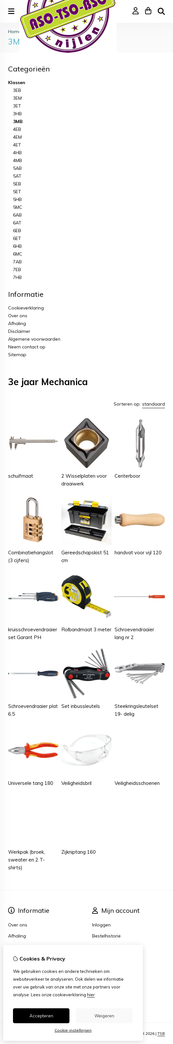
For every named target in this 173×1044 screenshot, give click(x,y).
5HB (17, 199)
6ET (17, 238)
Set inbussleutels (80, 706)
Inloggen (101, 925)
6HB (17, 246)
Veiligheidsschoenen (137, 783)
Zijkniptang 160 (78, 852)
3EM (17, 98)
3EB (17, 90)
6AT (17, 223)
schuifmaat (20, 476)
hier (91, 994)
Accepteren (41, 1015)
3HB (17, 114)
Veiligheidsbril (76, 783)
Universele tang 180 (30, 783)
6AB (17, 215)
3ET (17, 106)
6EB (17, 230)
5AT (17, 176)
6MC (17, 254)
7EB (17, 269)
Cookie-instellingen (73, 1030)
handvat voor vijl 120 (138, 552)
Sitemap (17, 355)
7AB (17, 262)
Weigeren (104, 1015)
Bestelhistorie (106, 936)
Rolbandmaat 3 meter (86, 629)
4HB (17, 153)
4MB (17, 160)
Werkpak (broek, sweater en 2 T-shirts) (26, 860)
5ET (17, 192)
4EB (17, 129)
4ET (17, 145)
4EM (17, 137)
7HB (17, 277)
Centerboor (127, 476)
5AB (17, 168)
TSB (161, 1033)
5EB (17, 184)
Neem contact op (26, 347)
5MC (17, 207)
